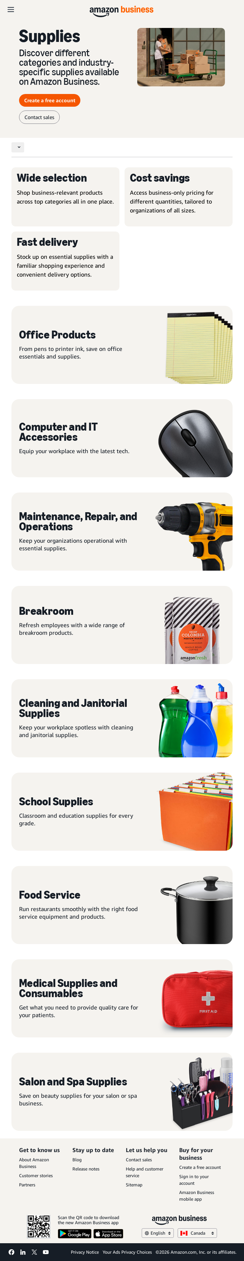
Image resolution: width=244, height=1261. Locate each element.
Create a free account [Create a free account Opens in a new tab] (49, 100)
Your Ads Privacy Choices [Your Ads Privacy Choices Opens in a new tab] (127, 1252)
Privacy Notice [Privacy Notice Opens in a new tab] (85, 1252)
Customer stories (36, 1175)
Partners (27, 1184)
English (158, 1233)
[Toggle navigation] (17, 147)
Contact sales (139, 1159)
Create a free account (200, 1167)
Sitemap (134, 1184)
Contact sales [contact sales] (39, 117)
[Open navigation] (11, 10)
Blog (77, 1159)
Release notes (85, 1168)
